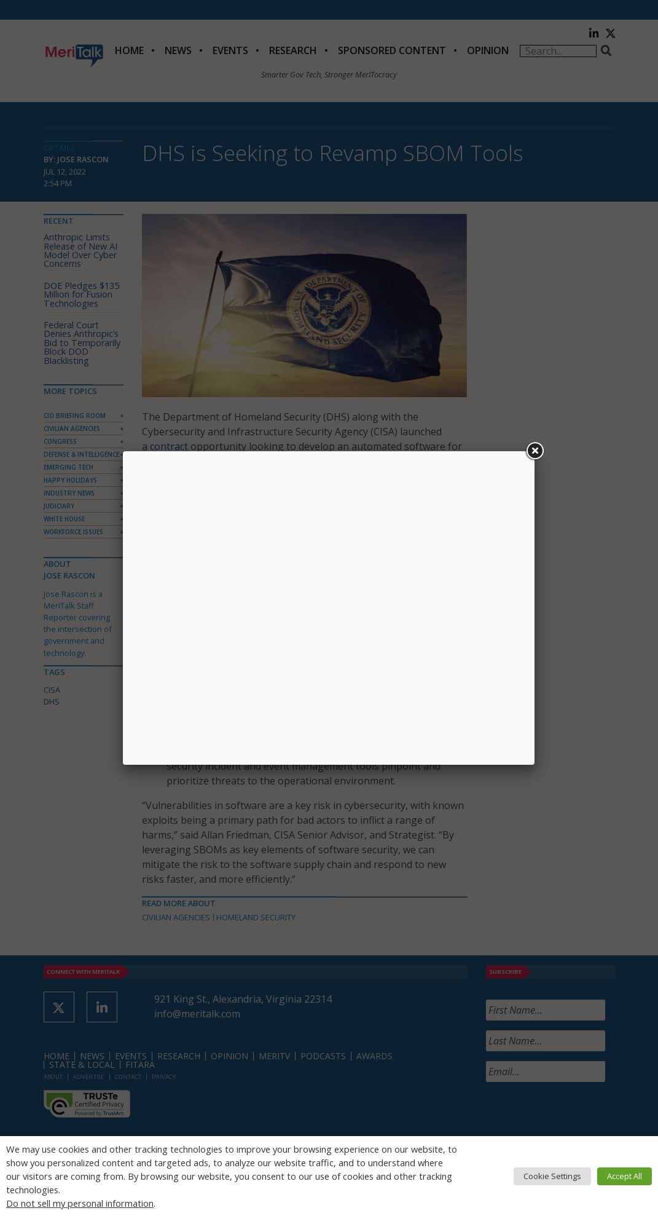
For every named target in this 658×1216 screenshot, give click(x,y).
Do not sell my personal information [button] (80, 1203)
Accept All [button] (624, 1176)
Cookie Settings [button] (552, 1176)
